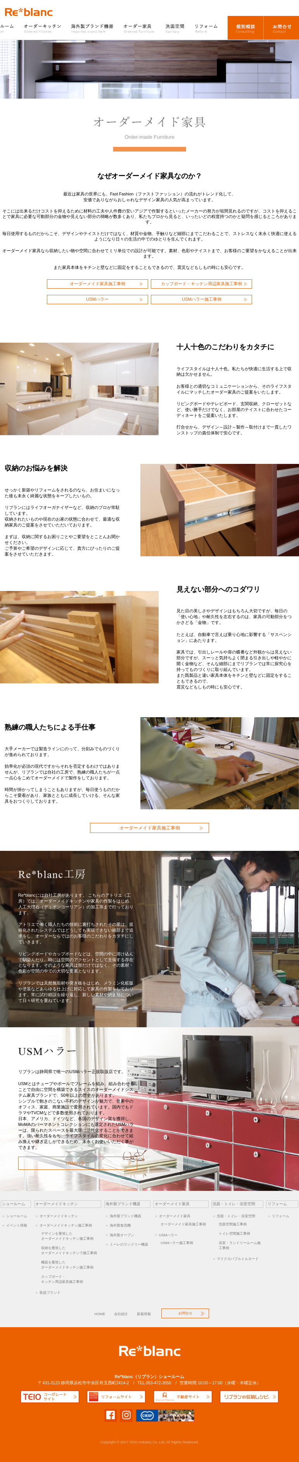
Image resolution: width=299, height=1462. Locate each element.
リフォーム (209, 28)
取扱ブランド (50, 1292)
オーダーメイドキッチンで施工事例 (71, 1250)
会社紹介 (121, 1314)
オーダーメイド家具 (174, 1216)
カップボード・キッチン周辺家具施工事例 (201, 283)
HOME (99, 1314)
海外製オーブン (122, 1235)
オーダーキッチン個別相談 (246, 28)
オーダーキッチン (43, 28)
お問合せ (281, 28)
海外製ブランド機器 (93, 28)
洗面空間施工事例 (233, 1224)
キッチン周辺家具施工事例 (71, 1279)
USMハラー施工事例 (201, 299)
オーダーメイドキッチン (59, 1216)
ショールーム (16, 1216)
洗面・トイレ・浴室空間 (236, 1216)
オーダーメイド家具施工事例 (97, 283)
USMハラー (97, 299)
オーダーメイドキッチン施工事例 (66, 1225)
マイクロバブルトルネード (238, 1258)
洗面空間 (175, 28)
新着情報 (144, 1314)
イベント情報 (16, 1225)
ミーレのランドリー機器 (129, 1244)
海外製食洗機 (120, 1225)
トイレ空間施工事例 (234, 1233)
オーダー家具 (139, 28)
